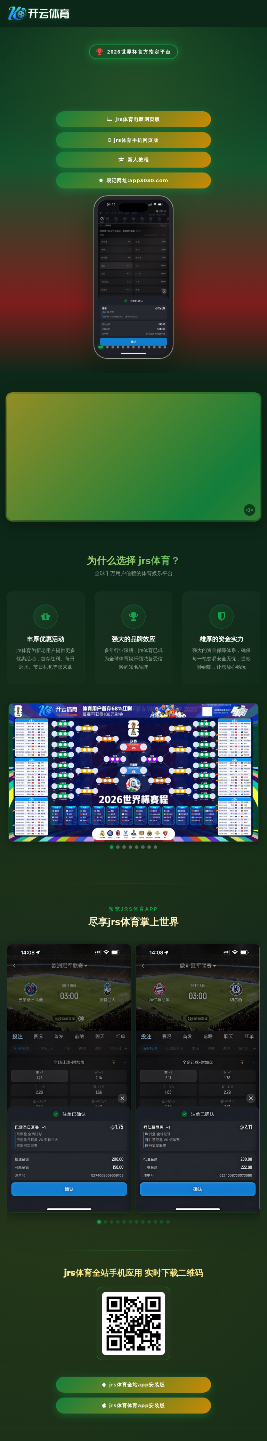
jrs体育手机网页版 (176, 134)
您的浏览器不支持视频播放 (133, 446)
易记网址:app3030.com (167, 155)
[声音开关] (247, 497)
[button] (99, 1211)
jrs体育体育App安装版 (181, 1374)
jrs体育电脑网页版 (93, 134)
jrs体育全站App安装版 (86, 1374)
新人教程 (82, 155)
